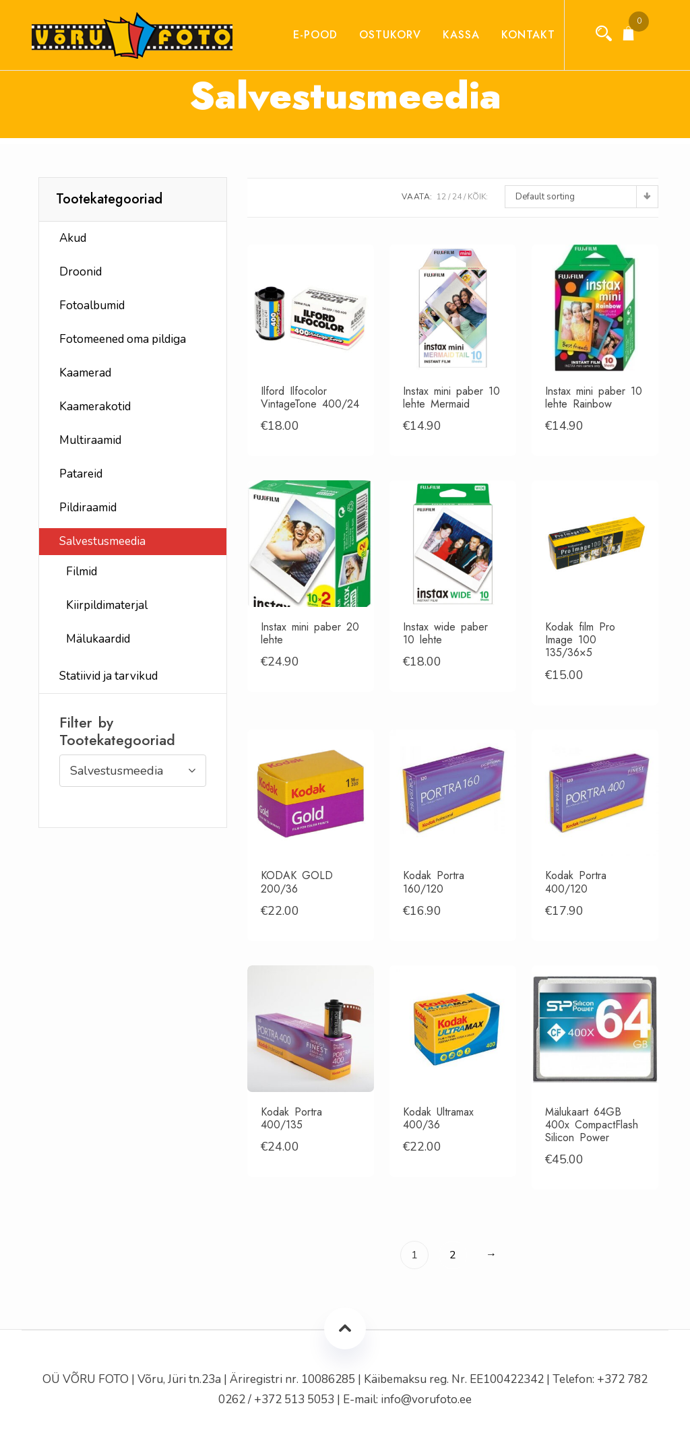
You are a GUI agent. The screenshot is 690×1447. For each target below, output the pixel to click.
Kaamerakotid (95, 406)
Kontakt (516, 34)
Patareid (80, 474)
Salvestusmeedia (102, 541)
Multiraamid (90, 440)
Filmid (81, 571)
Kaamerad (85, 373)
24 (457, 196)
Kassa (449, 34)
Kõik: (478, 196)
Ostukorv (378, 34)
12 (441, 196)
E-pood (303, 34)
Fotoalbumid (92, 305)
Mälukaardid (98, 639)
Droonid (80, 272)
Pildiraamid (88, 507)
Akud (72, 238)
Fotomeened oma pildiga (122, 339)
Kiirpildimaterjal (107, 605)
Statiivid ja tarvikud (108, 676)
